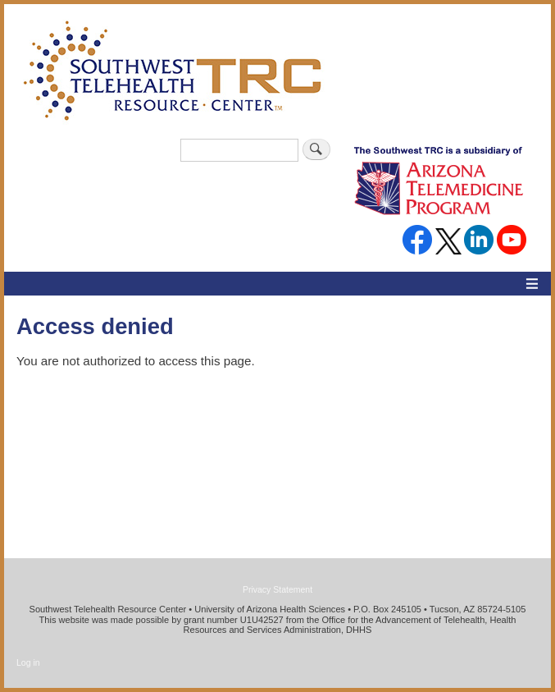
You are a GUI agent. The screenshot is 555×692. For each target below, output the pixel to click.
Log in (28, 662)
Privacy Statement (277, 589)
